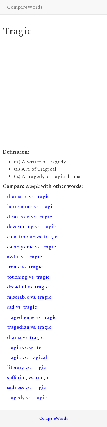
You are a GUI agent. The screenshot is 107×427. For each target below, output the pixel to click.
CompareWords (24, 7)
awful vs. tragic (24, 257)
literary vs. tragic (26, 367)
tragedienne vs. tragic (32, 317)
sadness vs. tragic (26, 387)
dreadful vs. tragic (28, 287)
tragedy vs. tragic (27, 397)
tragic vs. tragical (27, 357)
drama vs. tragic (25, 337)
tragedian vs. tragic (29, 327)
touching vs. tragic (28, 277)
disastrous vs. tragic (29, 217)
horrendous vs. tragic (31, 206)
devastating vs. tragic (31, 226)
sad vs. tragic (22, 307)
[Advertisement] (52, 93)
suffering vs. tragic (28, 377)
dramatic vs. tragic (28, 196)
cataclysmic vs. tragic (31, 247)
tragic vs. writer (25, 347)
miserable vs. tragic (29, 297)
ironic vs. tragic (25, 267)
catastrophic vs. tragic (32, 237)
